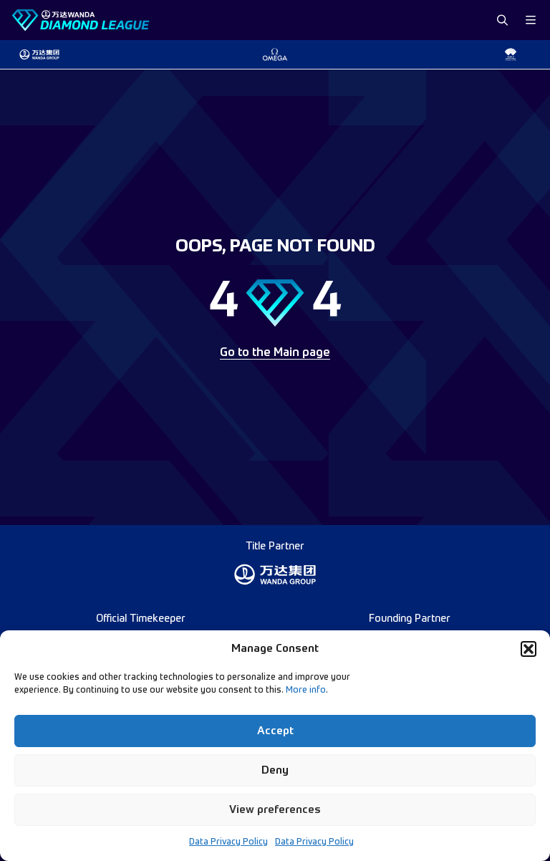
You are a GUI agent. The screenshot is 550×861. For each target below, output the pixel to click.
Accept (275, 731)
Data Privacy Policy (228, 842)
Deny (275, 770)
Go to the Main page (275, 353)
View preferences (275, 809)
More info (306, 690)
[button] (528, 649)
